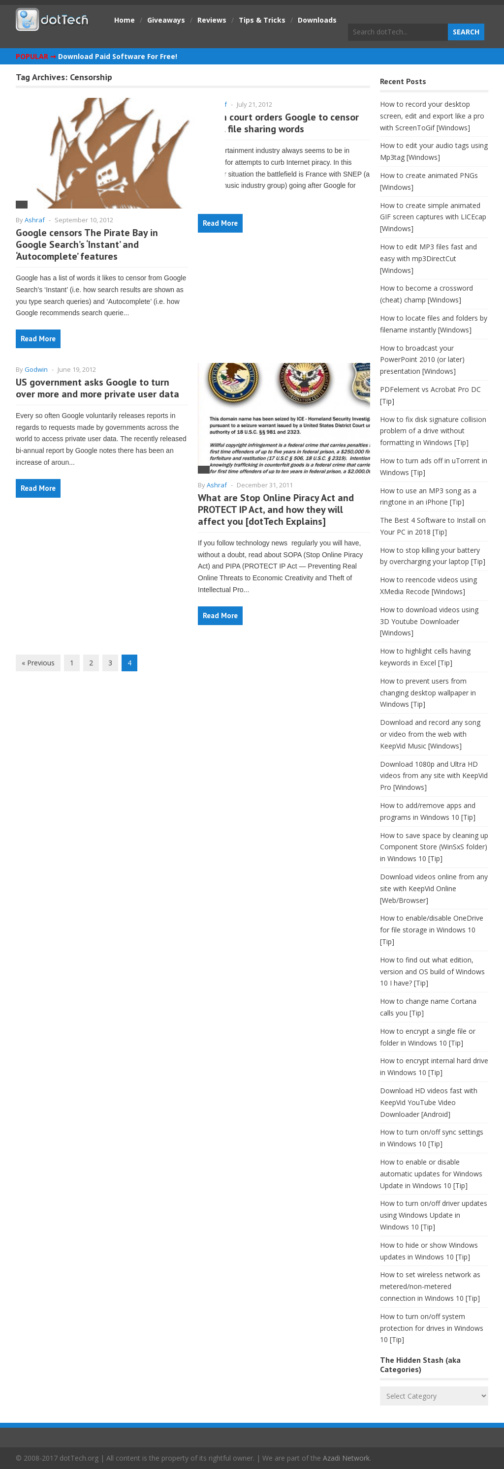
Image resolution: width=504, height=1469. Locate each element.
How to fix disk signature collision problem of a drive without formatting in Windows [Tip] (433, 431)
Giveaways (166, 20)
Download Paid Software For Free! (117, 56)
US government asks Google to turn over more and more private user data (97, 388)
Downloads (317, 20)
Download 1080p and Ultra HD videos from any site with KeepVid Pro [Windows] (434, 775)
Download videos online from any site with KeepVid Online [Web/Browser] (434, 888)
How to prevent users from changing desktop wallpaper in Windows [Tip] (428, 692)
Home (124, 20)
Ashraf (35, 219)
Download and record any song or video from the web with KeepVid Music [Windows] (430, 734)
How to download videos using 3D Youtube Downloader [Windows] (429, 621)
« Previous (38, 662)
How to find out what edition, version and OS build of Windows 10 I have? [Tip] (432, 971)
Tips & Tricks (262, 20)
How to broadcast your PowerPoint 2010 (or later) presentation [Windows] (422, 359)
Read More (38, 338)
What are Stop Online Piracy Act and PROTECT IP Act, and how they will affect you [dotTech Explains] (276, 509)
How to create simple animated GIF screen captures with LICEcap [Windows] (433, 217)
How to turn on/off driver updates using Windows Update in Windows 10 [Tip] (433, 1215)
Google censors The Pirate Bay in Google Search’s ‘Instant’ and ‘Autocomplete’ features (87, 244)
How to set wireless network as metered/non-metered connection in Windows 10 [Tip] (430, 1286)
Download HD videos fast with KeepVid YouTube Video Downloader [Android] (428, 1102)
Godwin (36, 369)
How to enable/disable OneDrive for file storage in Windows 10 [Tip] (431, 929)
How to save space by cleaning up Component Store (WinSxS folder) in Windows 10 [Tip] (434, 847)
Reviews (211, 20)
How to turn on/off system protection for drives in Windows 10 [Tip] (431, 1328)
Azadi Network (346, 1458)
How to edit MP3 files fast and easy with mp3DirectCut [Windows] (428, 258)
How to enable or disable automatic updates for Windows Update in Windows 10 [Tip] (431, 1173)
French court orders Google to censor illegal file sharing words (278, 123)
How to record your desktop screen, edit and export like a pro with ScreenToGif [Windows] (432, 115)
